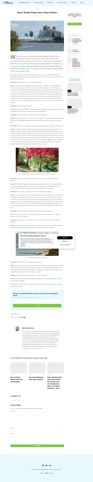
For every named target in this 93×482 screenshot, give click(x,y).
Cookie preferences (57, 469)
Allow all (65, 237)
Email (12, 433)
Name (12, 428)
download (57, 284)
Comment (13, 410)
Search (51, 469)
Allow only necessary (65, 244)
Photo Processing (38, 2)
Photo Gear (50, 2)
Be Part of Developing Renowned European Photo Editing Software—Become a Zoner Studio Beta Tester (77, 62)
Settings (65, 241)
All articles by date (45, 469)
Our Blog (74, 2)
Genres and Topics (62, 2)
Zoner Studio (43, 74)
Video (81, 2)
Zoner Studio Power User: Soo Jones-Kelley (16, 380)
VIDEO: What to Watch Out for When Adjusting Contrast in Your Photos (73, 94)
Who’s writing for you (36, 469)
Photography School (24, 2)
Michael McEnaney (28, 328)
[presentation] (19, 440)
